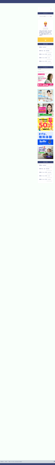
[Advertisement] (19, 54)
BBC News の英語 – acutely (46, 61)
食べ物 (27, 4)
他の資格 (22, 4)
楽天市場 (22, 343)
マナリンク (5, 332)
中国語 (12, 4)
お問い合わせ (33, 4)
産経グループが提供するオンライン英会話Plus (13, 329)
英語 (17, 4)
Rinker (18, 365)
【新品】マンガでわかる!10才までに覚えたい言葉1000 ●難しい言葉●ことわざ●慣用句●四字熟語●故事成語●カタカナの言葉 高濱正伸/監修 (23, 352)
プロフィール (41, 4)
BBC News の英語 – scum (45, 57)
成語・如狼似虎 (43, 47)
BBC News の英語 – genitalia (46, 54)
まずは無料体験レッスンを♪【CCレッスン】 (12, 326)
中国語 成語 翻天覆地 (45, 50)
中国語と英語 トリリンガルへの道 (27, 1)
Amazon (16, 343)
